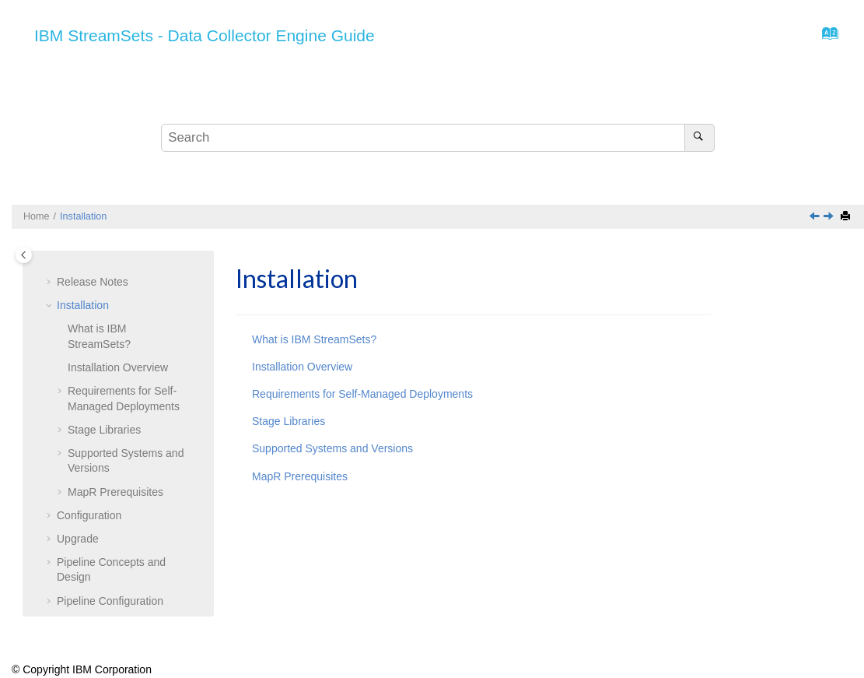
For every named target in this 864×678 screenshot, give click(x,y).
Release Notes (92, 282)
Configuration (89, 515)
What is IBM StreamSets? (314, 339)
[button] (50, 282)
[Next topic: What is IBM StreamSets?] (829, 217)
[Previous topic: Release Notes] (815, 217)
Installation (83, 216)
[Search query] (438, 138)
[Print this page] (846, 217)
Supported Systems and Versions (332, 448)
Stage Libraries (104, 429)
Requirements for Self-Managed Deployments (362, 394)
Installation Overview (118, 367)
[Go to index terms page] (825, 37)
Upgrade (78, 538)
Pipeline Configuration (110, 601)
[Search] (699, 138)
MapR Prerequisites (115, 492)
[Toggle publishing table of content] (24, 255)
